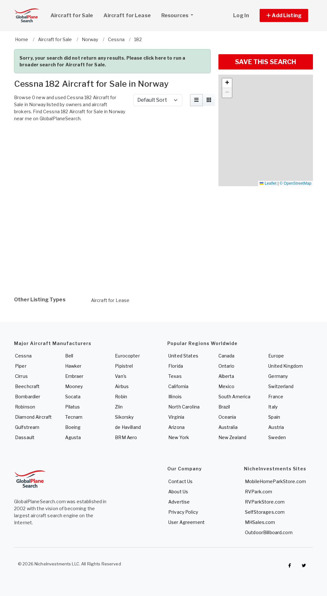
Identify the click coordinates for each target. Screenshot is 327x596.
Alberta (226, 376)
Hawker (73, 366)
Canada (226, 355)
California (178, 386)
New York (178, 437)
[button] (284, 15)
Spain (274, 417)
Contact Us (180, 481)
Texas (175, 376)
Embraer (74, 376)
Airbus (122, 386)
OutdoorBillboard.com (269, 532)
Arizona (176, 427)
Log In (241, 15)
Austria (276, 427)
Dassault (24, 437)
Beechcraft (27, 386)
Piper (21, 366)
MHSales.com (260, 522)
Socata (73, 396)
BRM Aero (126, 437)
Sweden (277, 437)
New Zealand (232, 437)
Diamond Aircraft (33, 417)
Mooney (74, 386)
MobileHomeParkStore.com (275, 481)
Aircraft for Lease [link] (127, 15)
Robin (121, 396)
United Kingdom (285, 366)
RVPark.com (258, 491)
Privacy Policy (183, 512)
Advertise (179, 501)
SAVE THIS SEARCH (265, 62)
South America (234, 396)
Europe (276, 355)
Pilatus (72, 406)
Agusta (73, 437)
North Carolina (184, 406)
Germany (278, 376)
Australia (228, 427)
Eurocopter (127, 355)
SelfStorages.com (265, 512)
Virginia (176, 417)
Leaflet (268, 183)
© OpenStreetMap (295, 183)
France (275, 396)
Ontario (226, 366)
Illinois (175, 396)
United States (183, 355)
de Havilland (128, 427)
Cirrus (21, 376)
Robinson (25, 406)
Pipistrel (124, 366)
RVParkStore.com (265, 501)
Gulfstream (27, 427)
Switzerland (280, 386)
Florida (175, 366)
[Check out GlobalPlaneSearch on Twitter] (304, 565)
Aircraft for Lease (110, 300)
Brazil (224, 406)
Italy (273, 406)
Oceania (227, 417)
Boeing (73, 427)
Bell (69, 355)
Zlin (119, 406)
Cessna (23, 355)
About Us (178, 491)
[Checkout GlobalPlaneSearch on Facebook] (290, 565)
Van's (120, 376)
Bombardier (27, 396)
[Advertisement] (112, 144)
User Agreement (186, 522)
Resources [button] (179, 14)
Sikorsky (124, 417)
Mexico (226, 386)
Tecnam (74, 417)
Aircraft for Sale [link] (71, 15)
